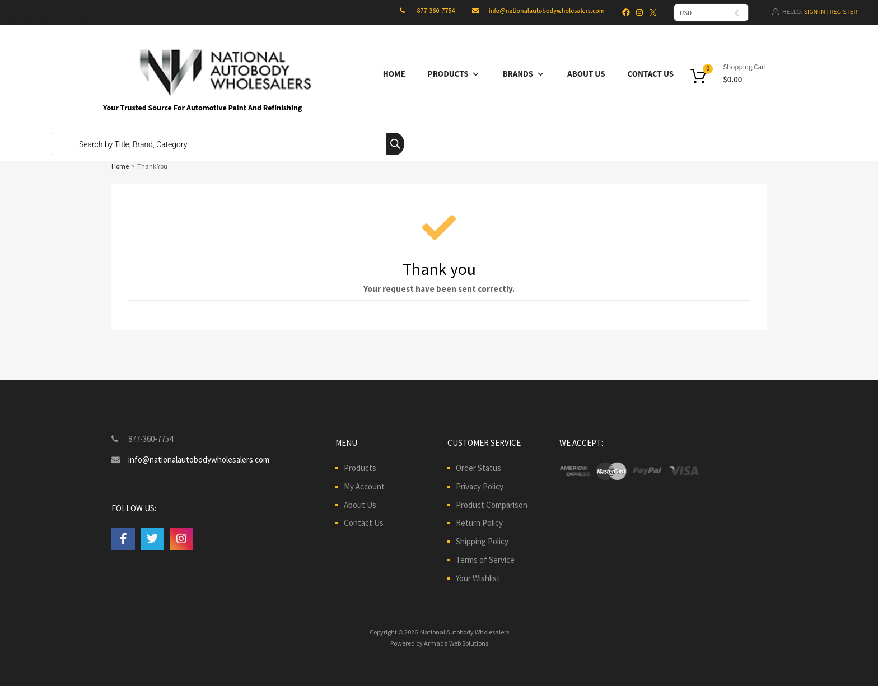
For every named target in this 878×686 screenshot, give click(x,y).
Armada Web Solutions (456, 643)
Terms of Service (485, 559)
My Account (364, 486)
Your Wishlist (478, 578)
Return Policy (479, 522)
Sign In (814, 12)
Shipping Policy (482, 541)
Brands (523, 74)
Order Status (478, 468)
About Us (586, 74)
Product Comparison (491, 505)
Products (454, 74)
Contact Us (651, 74)
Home (394, 74)
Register (843, 12)
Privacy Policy (479, 486)
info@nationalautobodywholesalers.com (547, 11)
